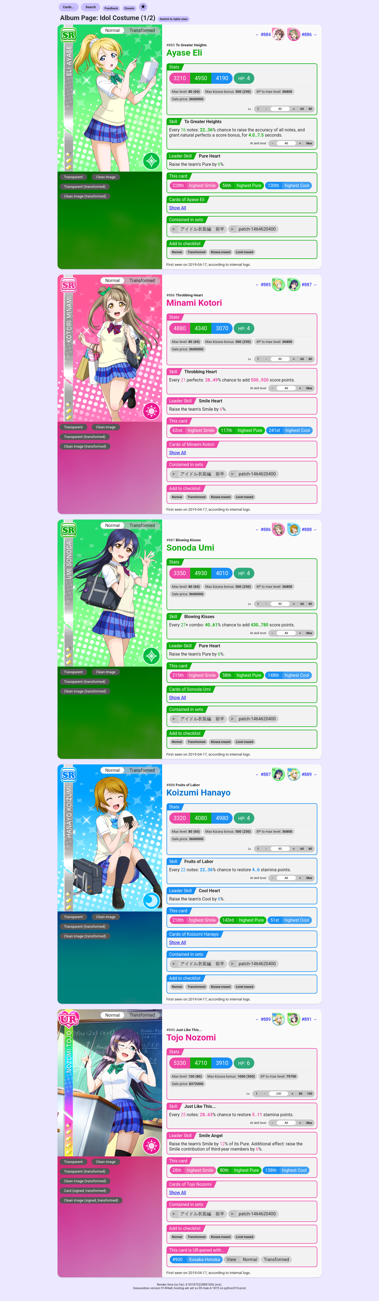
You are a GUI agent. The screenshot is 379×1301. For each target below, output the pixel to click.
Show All (177, 207)
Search (90, 7)
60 (302, 109)
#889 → (302, 774)
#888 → (302, 529)
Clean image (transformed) (85, 196)
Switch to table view (173, 19)
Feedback (111, 8)
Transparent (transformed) (85, 187)
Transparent (73, 177)
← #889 (270, 1019)
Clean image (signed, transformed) (91, 1200)
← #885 (270, 284)
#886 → (302, 34)
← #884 (270, 34)
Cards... (69, 7)
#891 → (302, 1019)
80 (310, 109)
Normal (112, 30)
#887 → (302, 284)
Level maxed (244, 252)
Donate (129, 8)
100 (309, 1094)
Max (309, 143)
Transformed (142, 30)
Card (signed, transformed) (85, 1191)
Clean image (106, 177)
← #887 (270, 774)
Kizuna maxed (220, 252)
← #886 (270, 529)
